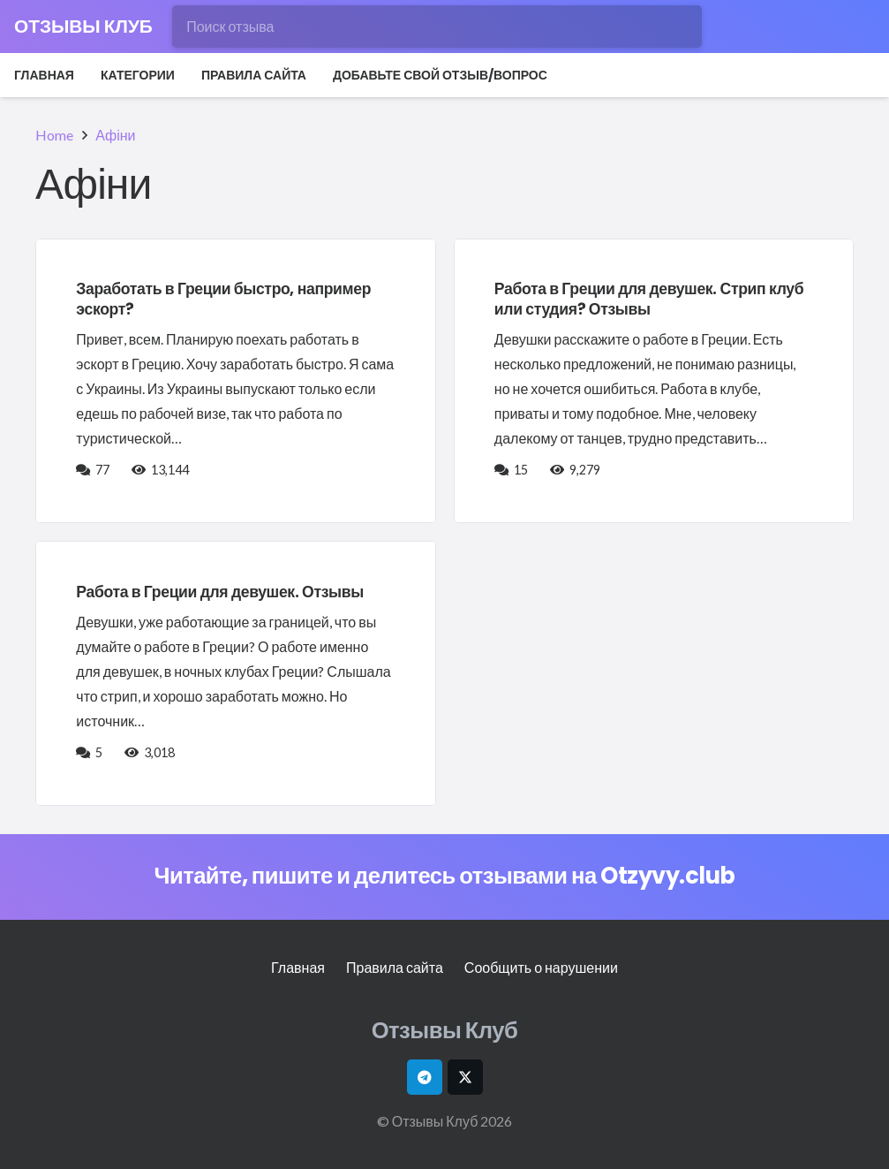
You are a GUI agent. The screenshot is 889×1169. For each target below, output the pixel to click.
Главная (298, 967)
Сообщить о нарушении (541, 967)
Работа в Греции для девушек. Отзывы (220, 592)
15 (522, 469)
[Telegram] (424, 1077)
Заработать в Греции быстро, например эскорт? (223, 299)
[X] (465, 1077)
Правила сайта (394, 967)
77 (103, 469)
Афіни (115, 134)
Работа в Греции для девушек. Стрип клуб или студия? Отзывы (648, 299)
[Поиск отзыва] (437, 26)
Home (54, 134)
